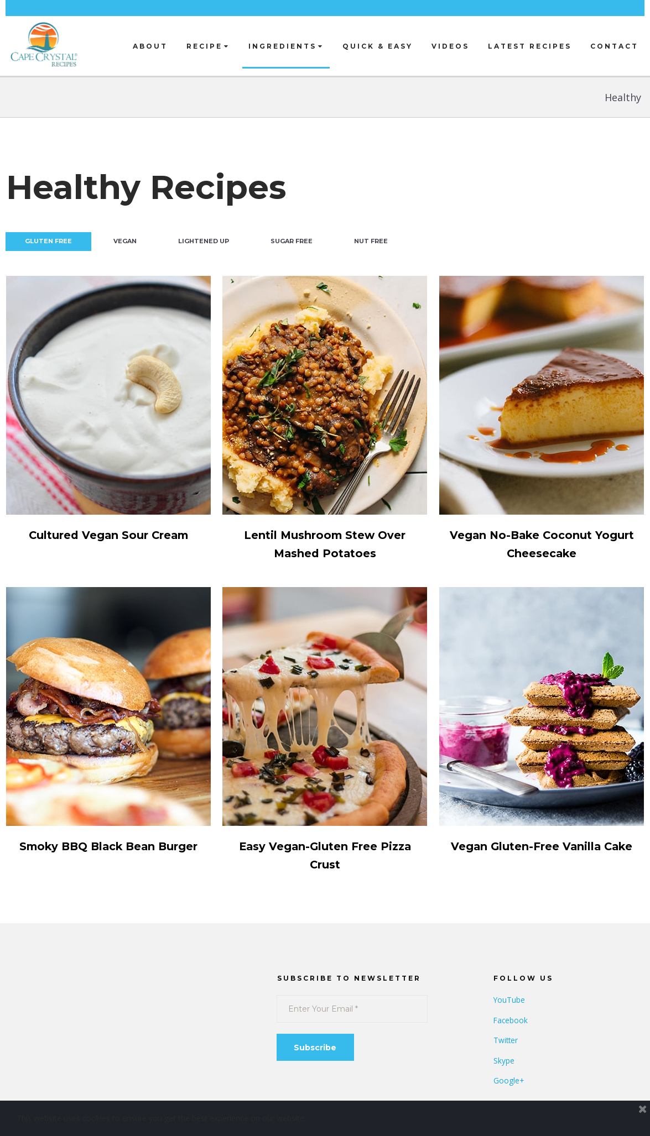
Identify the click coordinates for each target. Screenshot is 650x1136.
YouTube (509, 999)
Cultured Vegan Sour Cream (108, 534)
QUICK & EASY (377, 46)
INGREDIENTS (286, 46)
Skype (503, 1060)
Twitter (506, 1040)
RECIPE (208, 46)
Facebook (511, 1020)
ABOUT (150, 46)
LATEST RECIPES (529, 46)
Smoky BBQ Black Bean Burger (108, 846)
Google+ (508, 1080)
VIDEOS (450, 46)
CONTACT (614, 46)
